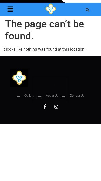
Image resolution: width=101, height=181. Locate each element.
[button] (10, 9)
